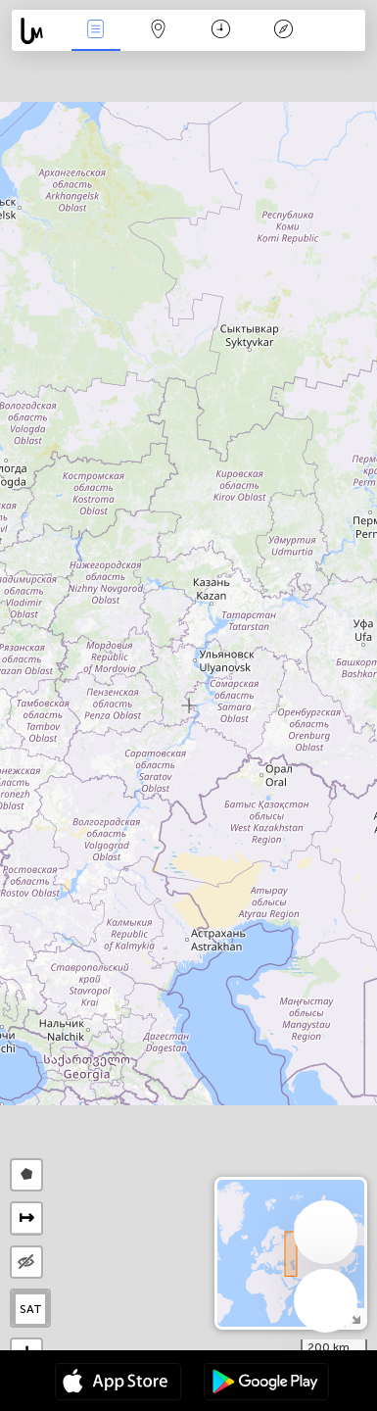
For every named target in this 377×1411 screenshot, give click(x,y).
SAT (31, 1309)
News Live (96, 31)
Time (221, 31)
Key (284, 31)
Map (158, 31)
